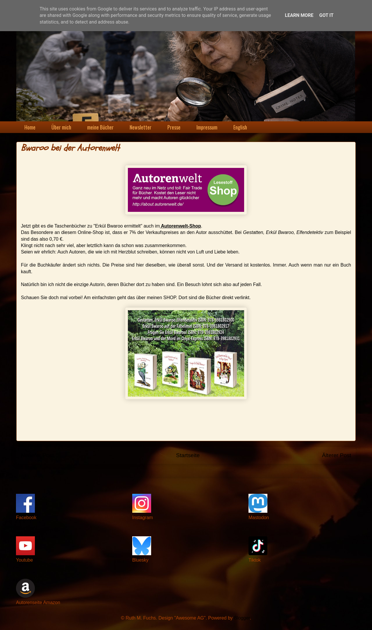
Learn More (299, 15)
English (240, 127)
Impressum (206, 127)
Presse (173, 127)
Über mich (61, 127)
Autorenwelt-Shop (181, 225)
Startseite (188, 455)
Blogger (242, 617)
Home (29, 127)
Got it (326, 15)
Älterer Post (336, 455)
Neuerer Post (37, 455)
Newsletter (140, 127)
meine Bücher (100, 127)
